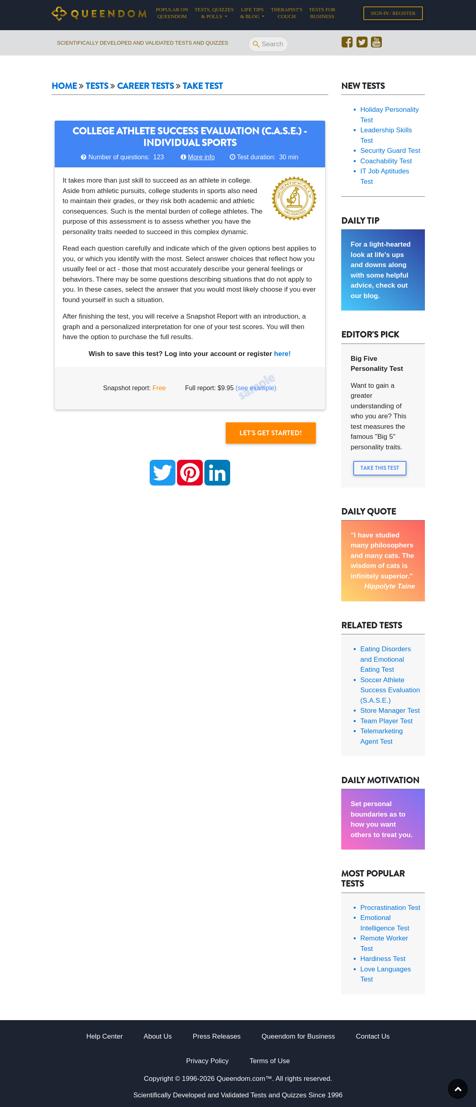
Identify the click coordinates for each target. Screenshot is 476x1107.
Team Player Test (387, 721)
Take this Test (380, 468)
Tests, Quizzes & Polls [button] (214, 14)
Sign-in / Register (393, 15)
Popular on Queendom (174, 14)
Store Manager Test (390, 710)
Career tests (145, 86)
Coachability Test (386, 161)
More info (201, 157)
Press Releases (217, 1036)
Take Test (203, 86)
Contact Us (373, 1036)
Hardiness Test (383, 959)
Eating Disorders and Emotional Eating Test (386, 659)
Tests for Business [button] (322, 14)
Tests (97, 86)
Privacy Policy (207, 1061)
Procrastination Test (390, 908)
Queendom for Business (298, 1036)
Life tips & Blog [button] (252, 14)
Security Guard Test (390, 150)
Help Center (104, 1036)
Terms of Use (269, 1061)
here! (282, 354)
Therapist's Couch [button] (286, 14)
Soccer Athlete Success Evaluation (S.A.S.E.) (390, 690)
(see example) (255, 388)
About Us (158, 1036)
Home (64, 86)
